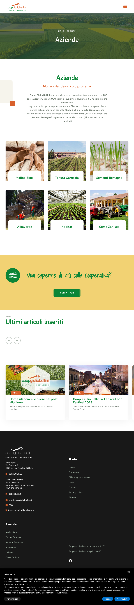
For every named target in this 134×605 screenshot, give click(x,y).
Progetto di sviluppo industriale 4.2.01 (87, 546)
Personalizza (12, 599)
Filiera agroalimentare (79, 477)
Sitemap (73, 497)
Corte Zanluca (12, 557)
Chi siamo (74, 472)
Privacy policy (76, 492)
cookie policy (24, 584)
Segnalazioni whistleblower (20, 510)
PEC (9, 505)
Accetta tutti (122, 599)
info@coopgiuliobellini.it (19, 500)
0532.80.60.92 (14, 474)
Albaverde (11, 547)
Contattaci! (67, 293)
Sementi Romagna (14, 542)
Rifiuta (107, 599)
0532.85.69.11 (13, 494)
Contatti (73, 487)
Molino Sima (11, 532)
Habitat (9, 552)
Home (61, 31)
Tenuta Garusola (13, 537)
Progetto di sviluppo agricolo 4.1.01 (85, 551)
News (71, 482)
